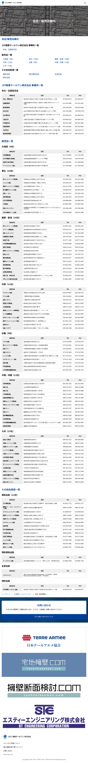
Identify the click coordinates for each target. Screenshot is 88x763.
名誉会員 (58, 74)
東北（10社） (34, 59)
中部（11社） (8, 62)
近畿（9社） (33, 62)
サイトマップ (7, 754)
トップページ (6, 594)
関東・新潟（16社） (62, 59)
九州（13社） (8, 66)
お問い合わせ (7, 750)
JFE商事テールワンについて (22, 594)
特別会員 (6, 77)
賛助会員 (6, 74)
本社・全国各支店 (10, 49)
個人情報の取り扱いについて (13, 747)
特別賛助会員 (34, 74)
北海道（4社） (8, 59)
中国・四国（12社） (62, 62)
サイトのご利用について (11, 743)
